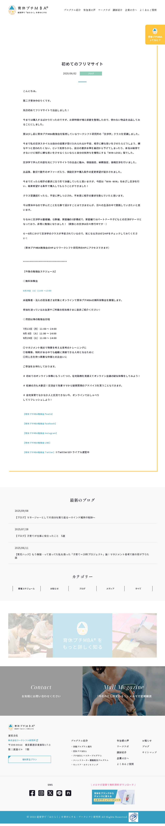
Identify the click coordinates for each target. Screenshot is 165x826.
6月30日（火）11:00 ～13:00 (39, 290)
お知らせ (54, 588)
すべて (138, 588)
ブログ (91, 73)
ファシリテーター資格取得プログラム (91, 760)
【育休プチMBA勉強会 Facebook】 (43, 423)
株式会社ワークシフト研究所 (25, 745)
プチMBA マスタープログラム (87, 755)
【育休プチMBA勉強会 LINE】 (39, 442)
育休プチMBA (80, 751)
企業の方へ (131, 10)
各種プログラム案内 (82, 746)
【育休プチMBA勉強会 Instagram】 (43, 433)
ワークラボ (104, 10)
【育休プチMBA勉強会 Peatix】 (41, 413)
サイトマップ (149, 752)
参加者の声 (89, 10)
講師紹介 (117, 10)
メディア (110, 588)
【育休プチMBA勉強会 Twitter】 (42, 452)
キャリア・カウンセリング (85, 764)
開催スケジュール (26, 588)
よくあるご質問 (148, 10)
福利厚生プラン (28, 765)
